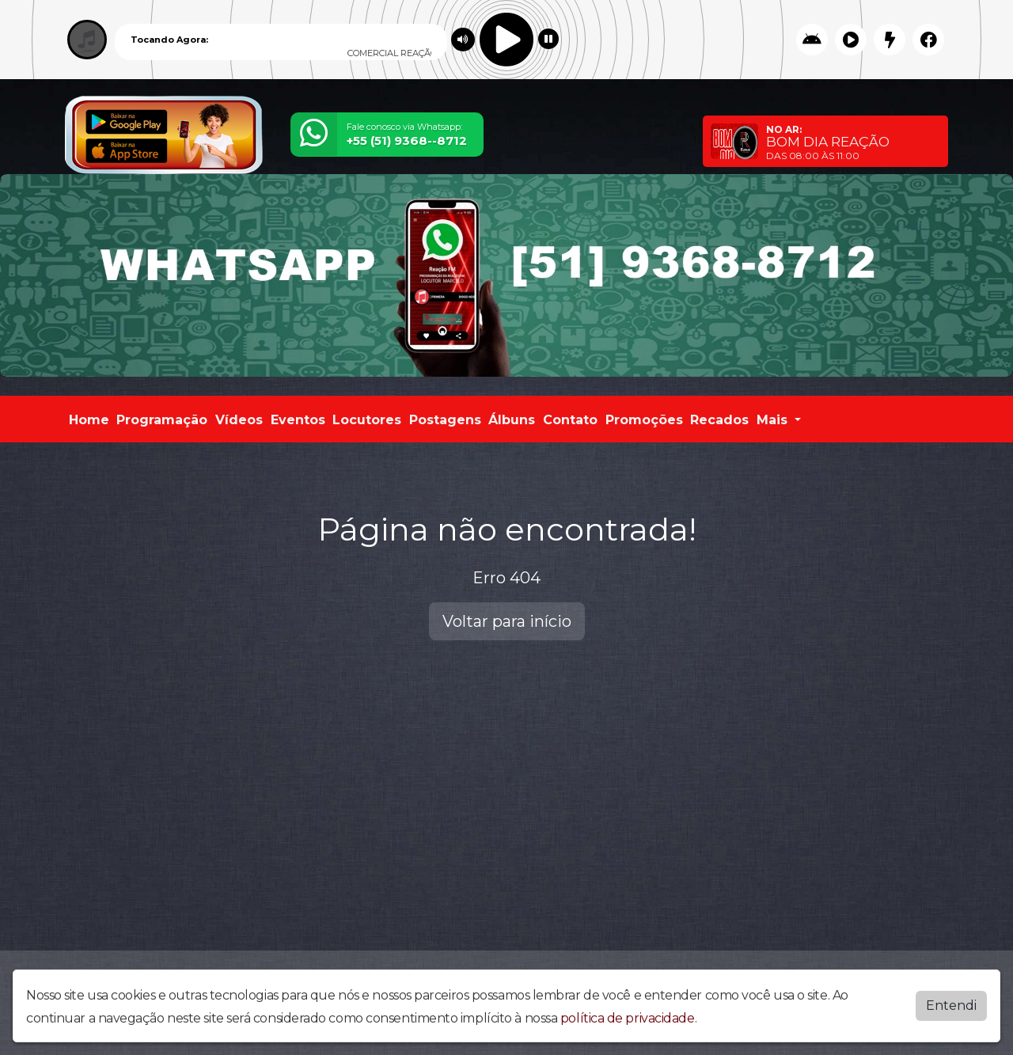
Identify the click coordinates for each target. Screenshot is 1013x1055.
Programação (161, 419)
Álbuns (511, 419)
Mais (774, 419)
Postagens (445, 419)
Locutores (366, 419)
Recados (719, 419)
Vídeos (239, 419)
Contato (570, 419)
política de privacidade (627, 1026)
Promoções (644, 419)
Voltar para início (506, 621)
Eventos (298, 419)
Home (89, 419)
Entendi (951, 1013)
